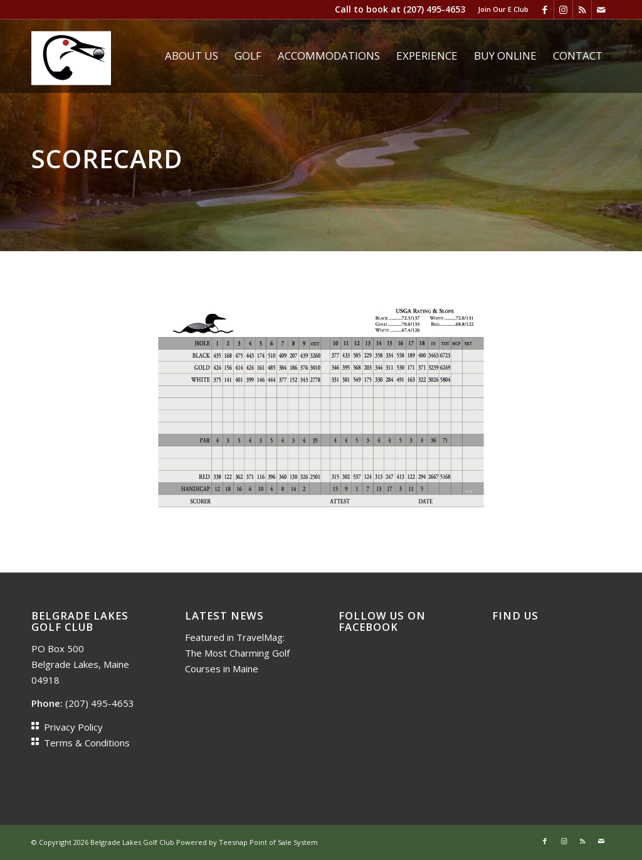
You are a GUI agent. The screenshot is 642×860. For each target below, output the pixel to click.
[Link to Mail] (601, 9)
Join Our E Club (503, 9)
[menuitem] (500, 9)
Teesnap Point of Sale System (268, 842)
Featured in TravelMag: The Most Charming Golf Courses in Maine (237, 653)
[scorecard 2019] (321, 412)
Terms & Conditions (87, 742)
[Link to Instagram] (563, 9)
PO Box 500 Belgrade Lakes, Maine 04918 (80, 664)
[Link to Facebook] (544, 9)
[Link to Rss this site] (582, 9)
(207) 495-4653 (434, 9)
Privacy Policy (73, 727)
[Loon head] (71, 55)
